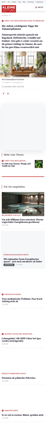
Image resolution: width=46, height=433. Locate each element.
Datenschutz (22, 374)
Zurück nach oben (23, 248)
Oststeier (5, 280)
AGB (14, 374)
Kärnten (19, 254)
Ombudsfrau (34, 267)
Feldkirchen (20, 263)
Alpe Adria (34, 307)
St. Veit (18, 280)
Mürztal (4, 276)
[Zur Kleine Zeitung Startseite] (9, 8)
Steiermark (6, 254)
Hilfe (18, 307)
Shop (24, 2)
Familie (33, 289)
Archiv (18, 315)
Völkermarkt (20, 289)
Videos (32, 330)
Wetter (4, 2)
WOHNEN (6, 15)
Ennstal (4, 259)
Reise (32, 271)
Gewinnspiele (35, 318)
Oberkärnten (20, 271)
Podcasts (33, 326)
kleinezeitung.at (14, 388)
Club (19, 2)
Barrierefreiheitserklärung (12, 380)
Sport (4, 302)
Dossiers (33, 335)
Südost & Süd (7, 289)
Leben (32, 254)
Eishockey (5, 332)
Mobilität (33, 263)
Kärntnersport (7, 311)
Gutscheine (31, 2)
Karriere (33, 284)
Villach (18, 284)
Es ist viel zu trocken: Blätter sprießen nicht (20, 360)
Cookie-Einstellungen (32, 380)
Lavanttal (19, 267)
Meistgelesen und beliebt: (11, 344)
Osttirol (18, 276)
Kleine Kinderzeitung (35, 312)
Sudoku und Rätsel (37, 322)
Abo (8, 2)
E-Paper (14, 2)
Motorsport (6, 324)
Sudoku (18, 324)
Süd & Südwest (7, 284)
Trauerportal (39, 2)
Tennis (4, 319)
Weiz (3, 293)
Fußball (4, 315)
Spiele (18, 319)
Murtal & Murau (8, 271)
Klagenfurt (20, 259)
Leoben (4, 267)
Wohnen (33, 276)
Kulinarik (33, 280)
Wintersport (6, 328)
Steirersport (6, 307)
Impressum (6, 374)
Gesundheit (34, 259)
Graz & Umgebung (8, 263)
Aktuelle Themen (36, 302)
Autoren (19, 311)
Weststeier (5, 297)
